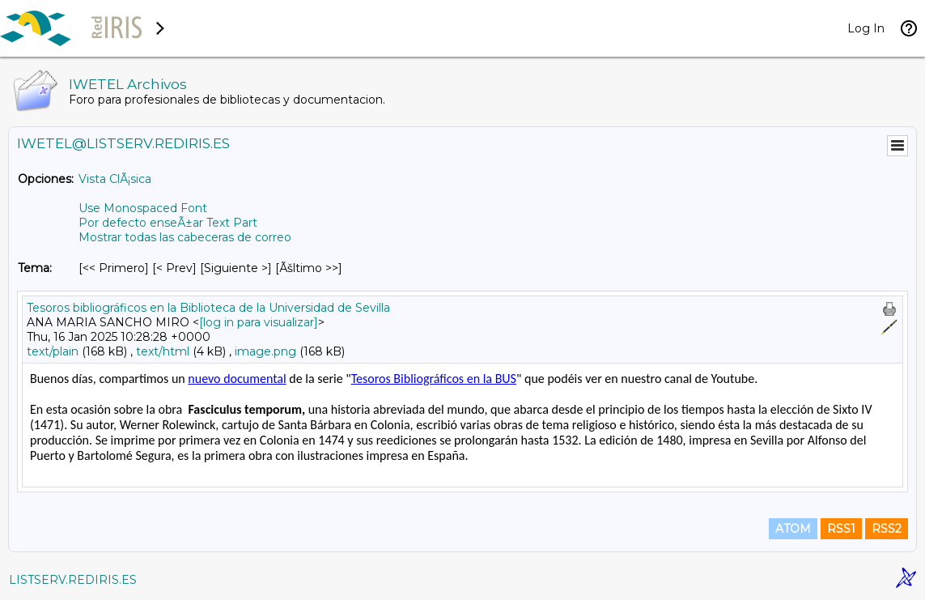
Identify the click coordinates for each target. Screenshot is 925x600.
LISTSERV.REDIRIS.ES (73, 579)
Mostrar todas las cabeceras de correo (184, 237)
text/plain (52, 351)
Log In (866, 28)
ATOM (793, 528)
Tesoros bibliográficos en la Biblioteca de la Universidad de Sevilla (208, 307)
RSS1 (841, 528)
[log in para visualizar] (258, 322)
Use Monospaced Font (142, 208)
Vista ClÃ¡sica (114, 179)
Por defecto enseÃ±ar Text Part (167, 222)
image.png (265, 351)
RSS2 (887, 528)
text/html (162, 351)
